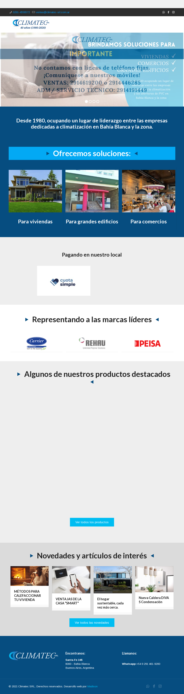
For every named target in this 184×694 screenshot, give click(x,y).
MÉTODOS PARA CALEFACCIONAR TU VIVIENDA (27, 595)
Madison (92, 686)
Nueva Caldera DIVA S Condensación (154, 600)
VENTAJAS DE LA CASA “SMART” (69, 601)
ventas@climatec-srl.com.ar (53, 12)
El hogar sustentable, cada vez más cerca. (110, 603)
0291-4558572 (21, 12)
